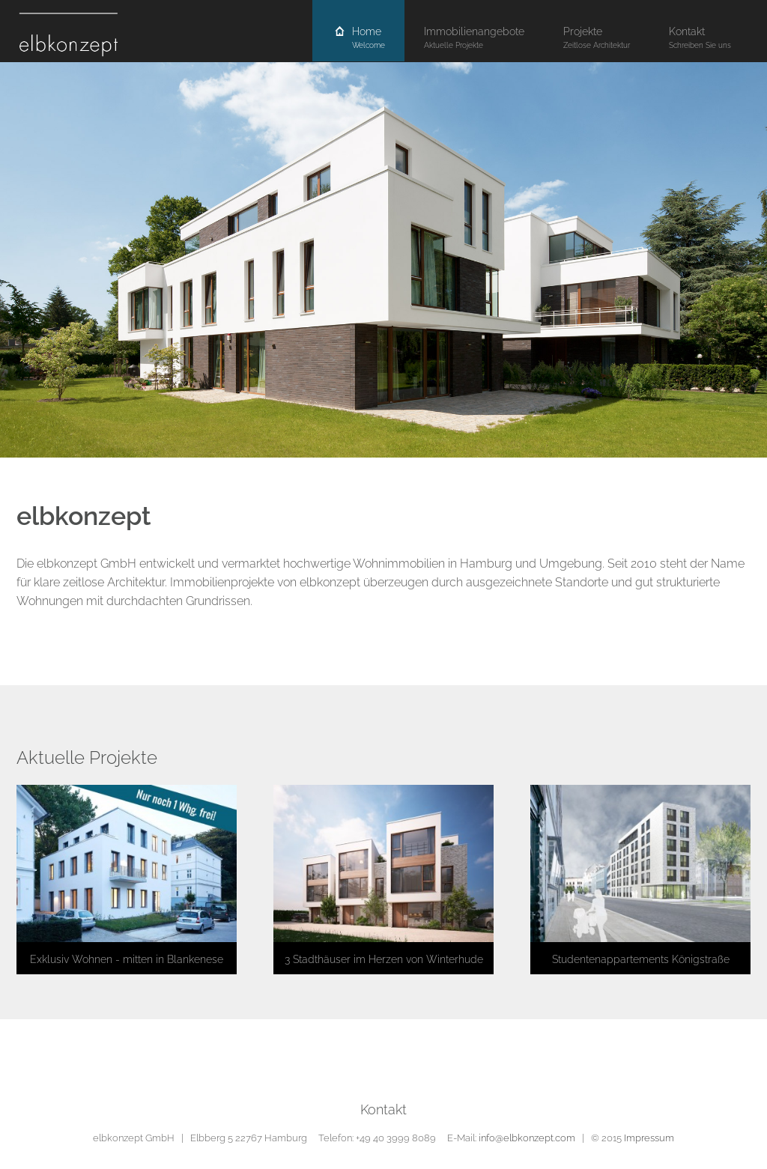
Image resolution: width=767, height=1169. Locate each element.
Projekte (596, 37)
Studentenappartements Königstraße (641, 959)
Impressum (649, 1138)
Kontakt (700, 37)
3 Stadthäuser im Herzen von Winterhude (384, 959)
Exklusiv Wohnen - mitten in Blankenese (126, 959)
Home (358, 37)
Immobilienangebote (474, 37)
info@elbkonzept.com (527, 1138)
